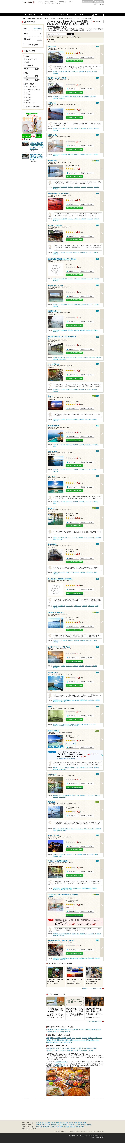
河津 (54, 1031)
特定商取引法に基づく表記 (86, 1135)
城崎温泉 (53, 1124)
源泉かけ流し (60, 1040)
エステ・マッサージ (79, 1040)
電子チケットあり (54, 37)
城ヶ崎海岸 (64, 1029)
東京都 (62, 1122)
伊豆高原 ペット (83, 795)
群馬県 (57, 1122)
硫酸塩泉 (48, 1040)
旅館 (65, 1042)
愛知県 (80, 1122)
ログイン (96, 4)
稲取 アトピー (61, 572)
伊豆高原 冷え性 (83, 700)
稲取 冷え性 (76, 154)
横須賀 (45, 1126)
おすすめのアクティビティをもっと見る (92, 988)
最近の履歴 (98, 1)
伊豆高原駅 (55, 667)
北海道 (71, 1122)
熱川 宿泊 (55, 71)
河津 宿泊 (55, 854)
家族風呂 (90, 1038)
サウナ (61, 1042)
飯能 (57, 1126)
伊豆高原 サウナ (77, 888)
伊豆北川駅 (94, 71)
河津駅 (54, 446)
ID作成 (102, 4)
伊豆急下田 (67, 1031)
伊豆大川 (76, 1029)
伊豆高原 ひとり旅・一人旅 (76, 724)
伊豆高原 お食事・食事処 (66, 888)
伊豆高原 (70, 1029)
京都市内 (72, 1126)
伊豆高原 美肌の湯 (65, 958)
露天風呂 (52, 1038)
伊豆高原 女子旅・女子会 (90, 724)
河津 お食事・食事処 (89, 829)
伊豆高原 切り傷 (57, 767)
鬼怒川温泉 (88, 1124)
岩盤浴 (28, 94)
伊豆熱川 (87, 1029)
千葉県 (48, 1122)
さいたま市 (52, 1126)
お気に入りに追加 (87, 57)
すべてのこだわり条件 (33, 106)
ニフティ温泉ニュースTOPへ (94, 1021)
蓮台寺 (62, 1031)
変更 (39, 33)
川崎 (41, 1126)
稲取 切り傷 (68, 444)
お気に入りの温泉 (87, 1)
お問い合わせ (100, 1131)
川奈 (55, 1029)
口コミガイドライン (85, 1131)
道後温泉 (71, 1124)
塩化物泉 (84, 1038)
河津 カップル (56, 829)
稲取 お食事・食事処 (82, 537)
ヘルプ (93, 1131)
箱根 (43, 1124)
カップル (78, 1038)
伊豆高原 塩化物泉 (57, 700)
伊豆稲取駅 (55, 73)
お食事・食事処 (69, 1040)
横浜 (37, 1126)
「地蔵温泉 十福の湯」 (61, 1062)
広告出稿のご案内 (73, 1131)
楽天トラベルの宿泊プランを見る (74, 60)
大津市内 (78, 1126)
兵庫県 (53, 1122)
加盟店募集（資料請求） (60, 1131)
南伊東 (51, 1029)
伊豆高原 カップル (65, 724)
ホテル (73, 1038)
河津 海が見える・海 (65, 829)
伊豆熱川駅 (88, 71)
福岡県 (84, 1122)
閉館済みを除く (77, 37)
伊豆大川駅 (55, 130)
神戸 (82, 1126)
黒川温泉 (77, 1124)
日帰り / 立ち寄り (31, 59)
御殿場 (61, 1126)
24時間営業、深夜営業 (33, 89)
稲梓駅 (64, 830)
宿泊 (47, 1038)
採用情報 (101, 1135)
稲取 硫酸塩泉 (64, 154)
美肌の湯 (69, 1042)
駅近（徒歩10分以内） (52, 1042)
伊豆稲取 (98, 1029)
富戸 (59, 1029)
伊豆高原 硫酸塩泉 (67, 700)
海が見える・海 (97, 1038)
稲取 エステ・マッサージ (82, 357)
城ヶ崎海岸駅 (62, 701)
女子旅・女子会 (90, 1040)
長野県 (75, 1122)
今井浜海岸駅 (62, 359)
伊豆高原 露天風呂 (86, 888)
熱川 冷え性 (67, 71)
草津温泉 (38, 1124)
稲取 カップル (61, 357)
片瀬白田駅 (81, 71)
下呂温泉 (59, 1124)
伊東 (47, 1029)
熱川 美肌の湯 (69, 128)
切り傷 (54, 1040)
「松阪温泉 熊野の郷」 (60, 1065)
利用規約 (96, 1135)
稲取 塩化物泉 (56, 154)
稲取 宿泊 (70, 154)
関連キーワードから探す (29, 1129)
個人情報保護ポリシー (74, 1135)
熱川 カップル (75, 71)
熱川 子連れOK (77, 606)
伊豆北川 (81, 1029)
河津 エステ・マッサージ (77, 829)
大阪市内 (66, 1126)
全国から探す (38, 28)
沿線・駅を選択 (33, 45)
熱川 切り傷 (61, 71)
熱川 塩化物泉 (56, 128)
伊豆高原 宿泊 (75, 700)
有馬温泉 (47, 1124)
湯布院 (83, 1124)
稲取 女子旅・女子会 (71, 357)
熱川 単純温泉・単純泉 (58, 96)
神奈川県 (38, 1122)
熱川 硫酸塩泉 (64, 187)
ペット (97, 1040)
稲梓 (58, 1031)
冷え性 (69, 1038)
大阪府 (66, 1122)
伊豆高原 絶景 (83, 767)
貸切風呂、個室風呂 (60, 1038)
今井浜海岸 (49, 1031)
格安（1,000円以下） (32, 86)
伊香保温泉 (65, 1124)
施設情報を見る (73, 57)
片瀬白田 (93, 1029)
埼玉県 (44, 1122)
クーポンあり (66, 37)
